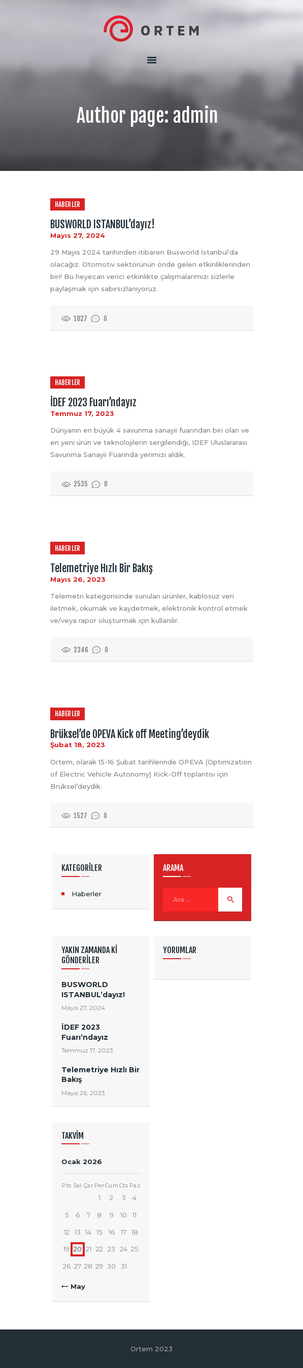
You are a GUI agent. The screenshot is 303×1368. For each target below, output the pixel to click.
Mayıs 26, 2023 (78, 579)
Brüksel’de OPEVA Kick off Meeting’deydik (129, 734)
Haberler (68, 204)
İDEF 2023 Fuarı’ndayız (93, 403)
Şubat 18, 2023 (77, 745)
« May (75, 1286)
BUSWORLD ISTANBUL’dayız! (102, 225)
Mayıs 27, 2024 (77, 235)
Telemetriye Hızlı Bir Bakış (101, 569)
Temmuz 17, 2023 (82, 413)
